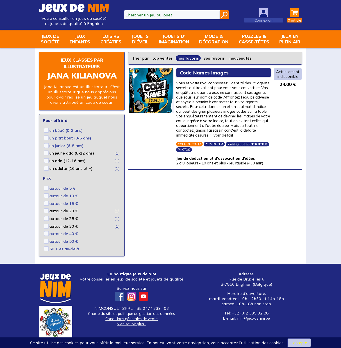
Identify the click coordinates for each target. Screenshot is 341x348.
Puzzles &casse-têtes (254, 39)
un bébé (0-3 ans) (66, 130)
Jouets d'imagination (174, 39)
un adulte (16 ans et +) (71, 168)
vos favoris (216, 58)
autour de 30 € (63, 226)
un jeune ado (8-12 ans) (71, 153)
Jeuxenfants (80, 39)
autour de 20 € (63, 210)
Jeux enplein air (289, 39)
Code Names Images (206, 72)
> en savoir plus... (132, 323)
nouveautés (243, 58)
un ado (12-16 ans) (67, 160)
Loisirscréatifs (110, 39)
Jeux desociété (50, 39)
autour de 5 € (62, 188)
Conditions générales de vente (131, 318)
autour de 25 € (63, 218)
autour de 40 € (63, 233)
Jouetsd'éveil (140, 39)
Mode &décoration (213, 39)
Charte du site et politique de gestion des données (131, 313)
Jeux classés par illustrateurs (81, 63)
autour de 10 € (63, 195)
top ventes (163, 58)
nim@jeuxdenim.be (253, 318)
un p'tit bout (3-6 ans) (70, 138)
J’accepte (299, 342)
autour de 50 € (63, 241)
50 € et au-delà (64, 248)
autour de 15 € (63, 203)
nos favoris (189, 58)
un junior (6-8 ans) (66, 145)
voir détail (190, 150)
